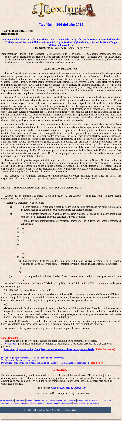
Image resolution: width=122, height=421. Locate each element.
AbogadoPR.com (41, 400)
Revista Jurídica (93, 403)
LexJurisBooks (79, 403)
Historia (80, 400)
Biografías (72, 400)
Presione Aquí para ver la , (49, 349)
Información (19, 400)
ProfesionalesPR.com (58, 400)
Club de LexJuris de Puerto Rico (69, 387)
